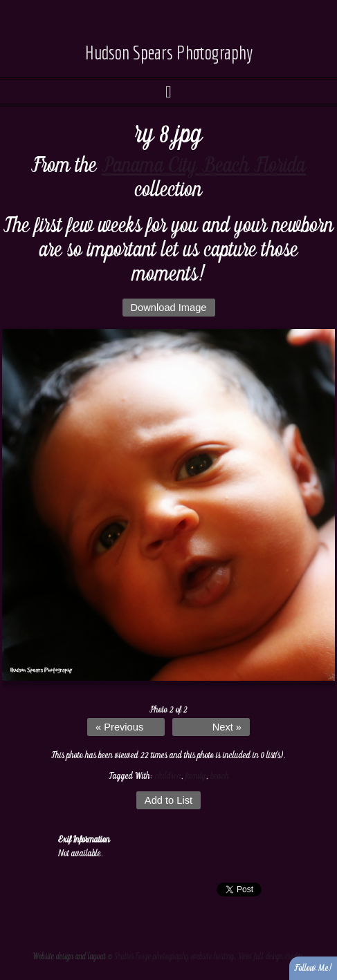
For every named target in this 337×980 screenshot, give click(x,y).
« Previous (119, 727)
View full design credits (270, 957)
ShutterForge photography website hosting (174, 957)
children (168, 776)
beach (219, 776)
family (195, 776)
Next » (227, 727)
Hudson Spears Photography (169, 52)
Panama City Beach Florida (204, 165)
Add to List (168, 800)
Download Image (169, 307)
